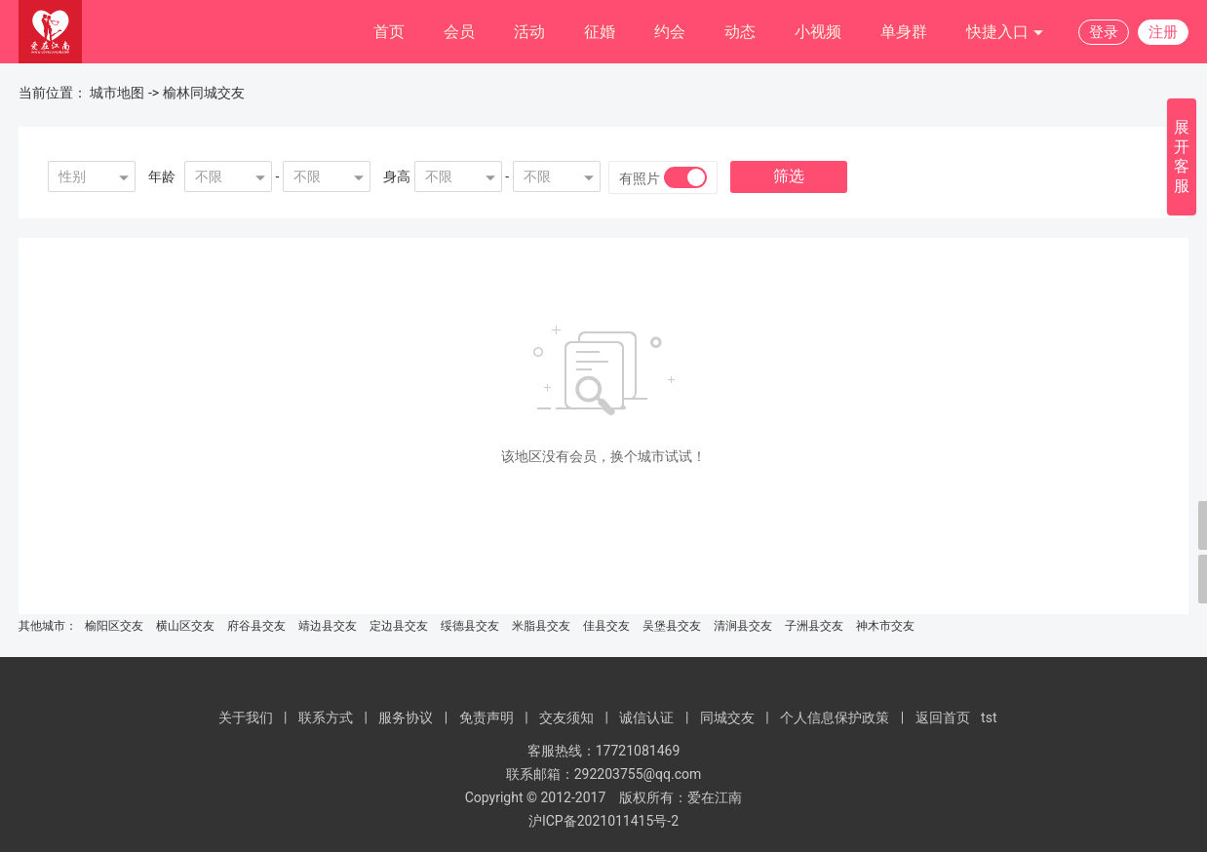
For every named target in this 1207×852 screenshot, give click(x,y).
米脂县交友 (541, 626)
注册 (1163, 32)
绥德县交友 (470, 626)
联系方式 (325, 717)
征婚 (599, 31)
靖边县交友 (327, 626)
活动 (529, 31)
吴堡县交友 (671, 626)
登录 (1103, 32)
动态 (740, 31)
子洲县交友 (814, 626)
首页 (389, 31)
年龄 (161, 176)
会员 (459, 31)
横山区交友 (185, 626)
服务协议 (405, 717)
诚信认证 (646, 717)
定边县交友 (399, 626)
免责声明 (486, 717)
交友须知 (566, 717)
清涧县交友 (743, 626)
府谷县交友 (256, 626)
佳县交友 (606, 626)
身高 (396, 176)
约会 (669, 31)
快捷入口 (1005, 32)
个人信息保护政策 (834, 717)
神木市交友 (885, 626)
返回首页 (942, 717)
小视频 (818, 31)
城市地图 (117, 92)
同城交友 (727, 717)
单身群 (903, 31)
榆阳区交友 (114, 626)
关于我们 (245, 717)
